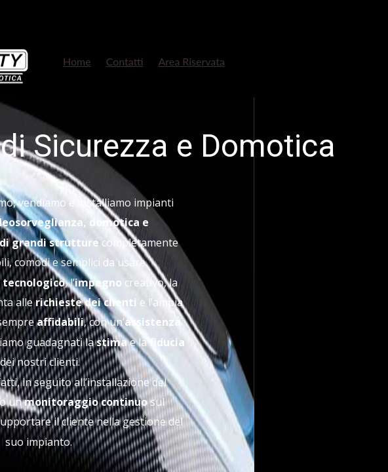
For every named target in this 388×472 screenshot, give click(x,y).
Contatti (125, 61)
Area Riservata (192, 61)
